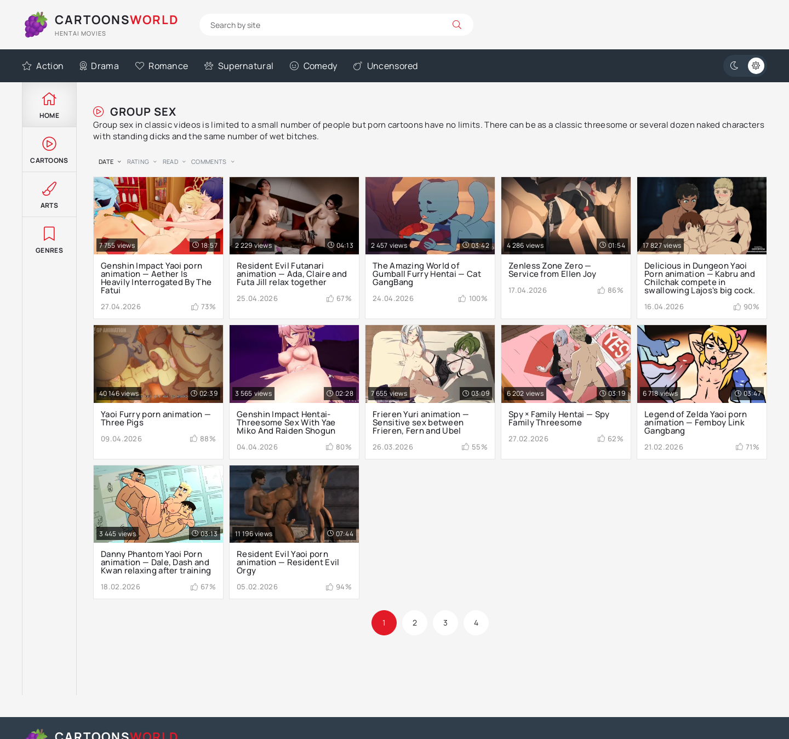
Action (43, 66)
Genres (49, 239)
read (170, 161)
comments (208, 161)
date (106, 161)
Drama (99, 66)
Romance (161, 66)
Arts (49, 194)
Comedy (313, 66)
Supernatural (238, 66)
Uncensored (385, 66)
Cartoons (49, 149)
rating (138, 161)
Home (49, 104)
